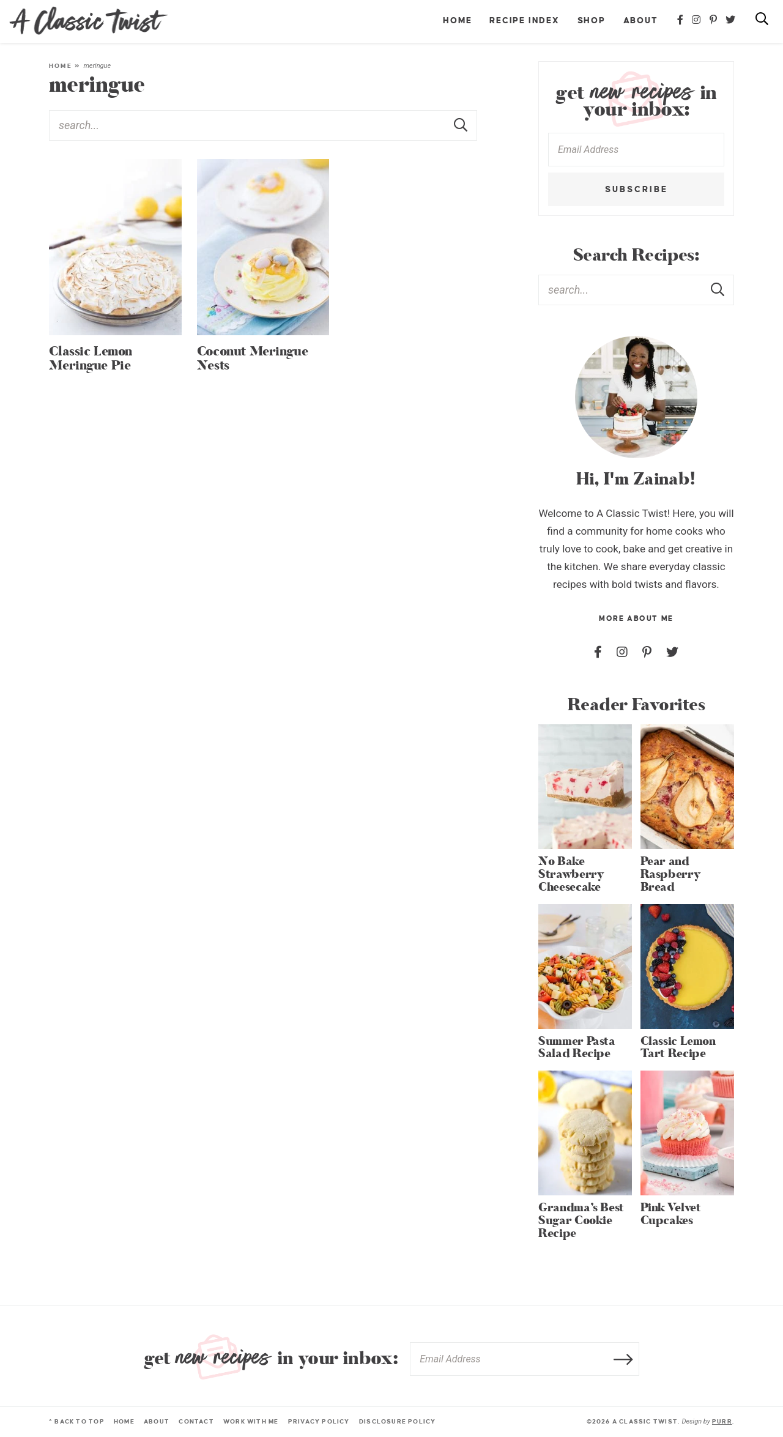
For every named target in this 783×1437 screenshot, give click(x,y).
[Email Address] (636, 149)
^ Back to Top (77, 1421)
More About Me (636, 619)
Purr (722, 1421)
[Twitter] (731, 20)
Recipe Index (524, 20)
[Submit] (462, 125)
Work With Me (251, 1421)
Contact (196, 1421)
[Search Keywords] (263, 125)
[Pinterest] (714, 20)
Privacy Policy (319, 1421)
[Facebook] (681, 20)
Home (457, 20)
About (640, 20)
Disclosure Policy (397, 1421)
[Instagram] (696, 20)
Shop (591, 20)
